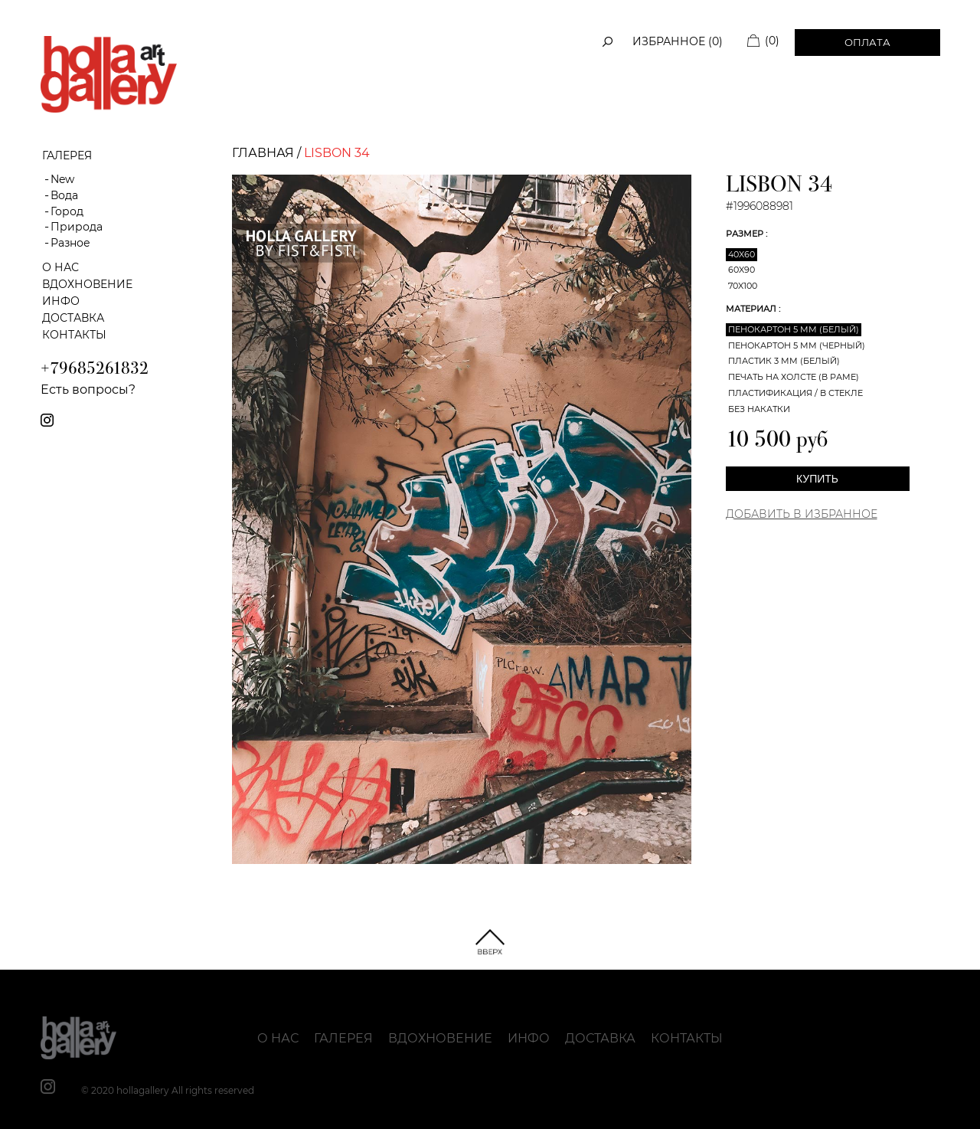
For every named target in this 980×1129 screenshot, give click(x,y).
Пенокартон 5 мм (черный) (796, 345)
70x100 (742, 285)
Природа (77, 227)
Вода (64, 195)
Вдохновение (87, 284)
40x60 (741, 254)
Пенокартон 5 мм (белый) (793, 329)
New (62, 179)
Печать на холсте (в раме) (793, 376)
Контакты (74, 335)
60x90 (741, 269)
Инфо (61, 301)
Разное (70, 243)
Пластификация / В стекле (795, 393)
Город (67, 211)
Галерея (343, 1038)
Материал (752, 308)
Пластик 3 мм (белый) (784, 360)
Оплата (867, 42)
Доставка (73, 318)
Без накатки (759, 409)
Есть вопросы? (88, 389)
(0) (772, 40)
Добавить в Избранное (801, 514)
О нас (60, 267)
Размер (746, 233)
